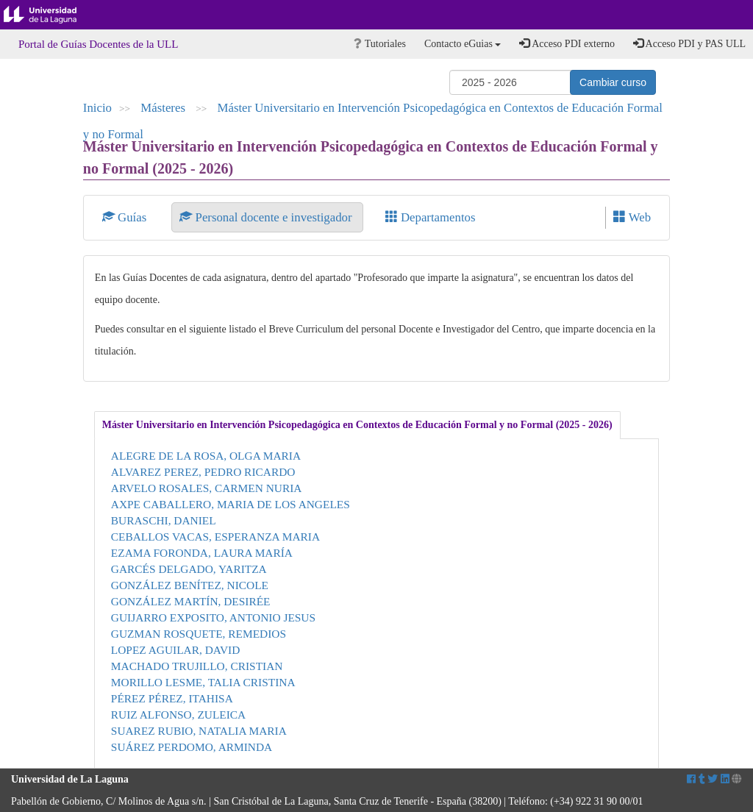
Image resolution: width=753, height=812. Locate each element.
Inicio (97, 108)
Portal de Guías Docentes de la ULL (98, 44)
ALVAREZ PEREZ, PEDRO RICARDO (203, 472)
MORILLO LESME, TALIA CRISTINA (203, 682)
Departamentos (430, 217)
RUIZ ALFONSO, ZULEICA (178, 714)
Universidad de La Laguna (51, 15)
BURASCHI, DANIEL (163, 520)
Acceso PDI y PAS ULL (689, 43)
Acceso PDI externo (566, 43)
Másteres (164, 108)
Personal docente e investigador (266, 217)
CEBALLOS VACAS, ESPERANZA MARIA (215, 536)
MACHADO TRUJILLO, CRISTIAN (197, 666)
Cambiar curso (612, 82)
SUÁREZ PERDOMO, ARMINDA (191, 747)
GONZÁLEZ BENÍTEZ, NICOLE (189, 585)
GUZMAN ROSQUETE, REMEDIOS (198, 633)
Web (632, 217)
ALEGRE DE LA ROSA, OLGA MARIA (206, 455)
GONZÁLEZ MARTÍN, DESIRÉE (191, 601)
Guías (126, 217)
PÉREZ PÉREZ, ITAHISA (172, 698)
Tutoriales (380, 43)
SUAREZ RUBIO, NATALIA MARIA (199, 730)
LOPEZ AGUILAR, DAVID (175, 650)
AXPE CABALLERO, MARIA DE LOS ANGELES (230, 504)
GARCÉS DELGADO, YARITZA (189, 569)
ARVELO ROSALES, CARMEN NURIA (206, 488)
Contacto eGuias (462, 43)
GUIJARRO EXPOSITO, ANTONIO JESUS (213, 617)
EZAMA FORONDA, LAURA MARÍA (202, 552)
